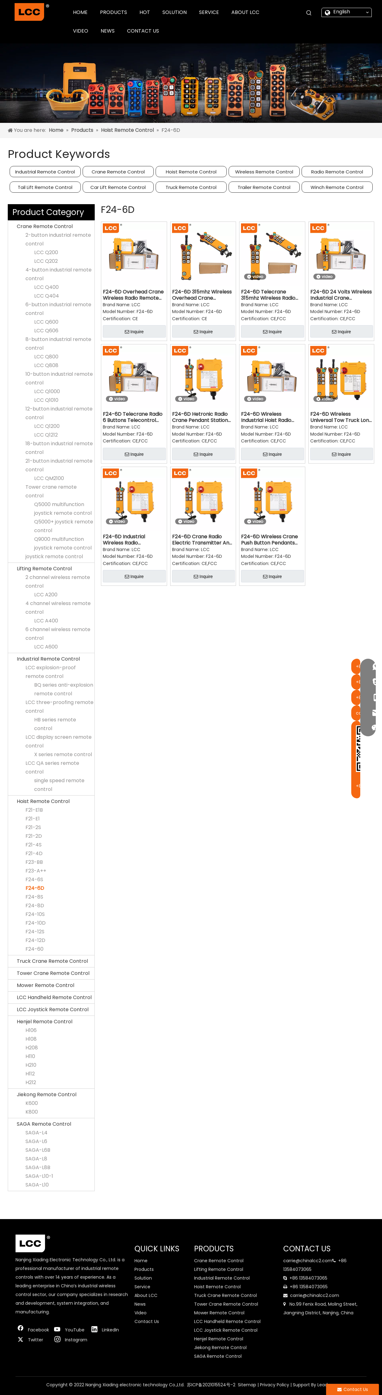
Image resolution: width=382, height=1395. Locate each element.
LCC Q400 (46, 287)
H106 (31, 1030)
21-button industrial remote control (59, 465)
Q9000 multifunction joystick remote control (63, 543)
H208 (31, 1047)
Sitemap (247, 1385)
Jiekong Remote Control (46, 1094)
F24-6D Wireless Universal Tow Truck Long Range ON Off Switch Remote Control (341, 417)
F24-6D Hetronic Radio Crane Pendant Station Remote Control (200, 417)
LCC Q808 (46, 365)
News (140, 1304)
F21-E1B (34, 810)
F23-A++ (35, 870)
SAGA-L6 (36, 1141)
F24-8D (34, 905)
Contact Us (146, 1321)
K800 (31, 1111)
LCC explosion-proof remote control (50, 672)
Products (144, 1269)
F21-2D (33, 836)
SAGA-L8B (37, 1167)
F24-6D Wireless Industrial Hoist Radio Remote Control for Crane (266, 417)
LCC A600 (46, 646)
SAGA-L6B (37, 1150)
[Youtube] (69, 1330)
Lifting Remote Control (44, 568)
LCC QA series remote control (52, 767)
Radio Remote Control (337, 171)
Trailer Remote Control (264, 187)
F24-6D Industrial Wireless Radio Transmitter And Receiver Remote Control (134, 540)
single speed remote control (59, 785)
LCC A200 (45, 594)
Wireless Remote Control (264, 171)
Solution (143, 1278)
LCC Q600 (46, 321)
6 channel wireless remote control (57, 634)
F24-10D (35, 922)
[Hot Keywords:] (309, 13)
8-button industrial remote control (58, 344)
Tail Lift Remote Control (45, 187)
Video (140, 1313)
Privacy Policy (274, 1385)
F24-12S (34, 931)
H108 (31, 1039)
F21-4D (34, 853)
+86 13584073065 (308, 1278)
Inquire (134, 331)
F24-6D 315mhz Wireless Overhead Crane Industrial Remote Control (202, 295)
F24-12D (35, 940)
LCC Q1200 (47, 426)
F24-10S (35, 914)
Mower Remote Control (45, 985)
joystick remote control (54, 556)
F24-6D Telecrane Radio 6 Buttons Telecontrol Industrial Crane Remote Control (132, 417)
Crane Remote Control (118, 171)
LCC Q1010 (46, 400)
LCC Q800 (46, 356)
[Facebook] (33, 1330)
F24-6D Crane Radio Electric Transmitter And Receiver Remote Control (203, 540)
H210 (30, 1065)
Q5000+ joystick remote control (63, 526)
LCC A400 (46, 620)
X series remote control (63, 754)
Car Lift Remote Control (118, 187)
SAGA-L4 (36, 1132)
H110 (30, 1056)
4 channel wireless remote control (58, 608)
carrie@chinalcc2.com (307, 1261)
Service (142, 1287)
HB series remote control (55, 724)
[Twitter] (33, 1340)
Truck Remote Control (191, 187)
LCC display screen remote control (58, 741)
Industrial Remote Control (45, 171)
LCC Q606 (46, 330)
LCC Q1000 (47, 391)
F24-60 (34, 949)
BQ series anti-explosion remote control (63, 689)
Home (141, 1261)
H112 (30, 1073)
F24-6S (34, 879)
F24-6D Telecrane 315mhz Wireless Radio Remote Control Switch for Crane (269, 295)
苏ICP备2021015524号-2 (211, 1385)
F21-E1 (32, 818)
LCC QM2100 (49, 478)
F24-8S (34, 896)
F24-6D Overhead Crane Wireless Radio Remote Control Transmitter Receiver (133, 295)
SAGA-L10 (37, 1184)
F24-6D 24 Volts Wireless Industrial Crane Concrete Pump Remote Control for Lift (341, 295)
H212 (30, 1082)
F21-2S (33, 827)
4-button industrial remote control (58, 274)
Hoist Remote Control (191, 171)
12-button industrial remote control (59, 413)
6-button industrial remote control (58, 309)
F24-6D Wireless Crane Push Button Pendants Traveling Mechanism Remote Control (269, 540)
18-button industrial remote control (59, 448)
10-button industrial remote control (59, 378)
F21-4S (33, 844)
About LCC (145, 1295)
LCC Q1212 (46, 434)
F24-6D (34, 888)
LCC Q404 (46, 295)
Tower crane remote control (51, 491)
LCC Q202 (46, 261)
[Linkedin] (106, 1330)
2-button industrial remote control (58, 239)
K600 (31, 1103)
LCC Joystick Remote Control (53, 1009)
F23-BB (34, 862)
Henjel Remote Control (44, 1021)
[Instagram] (69, 1340)
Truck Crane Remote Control (52, 961)
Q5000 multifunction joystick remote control (63, 509)
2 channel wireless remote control (57, 582)
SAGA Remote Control (44, 1124)
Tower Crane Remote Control (53, 973)
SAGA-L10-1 (39, 1176)
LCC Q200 (46, 252)
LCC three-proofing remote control (59, 707)
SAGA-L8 (36, 1158)
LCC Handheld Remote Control (54, 997)
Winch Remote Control (337, 187)
